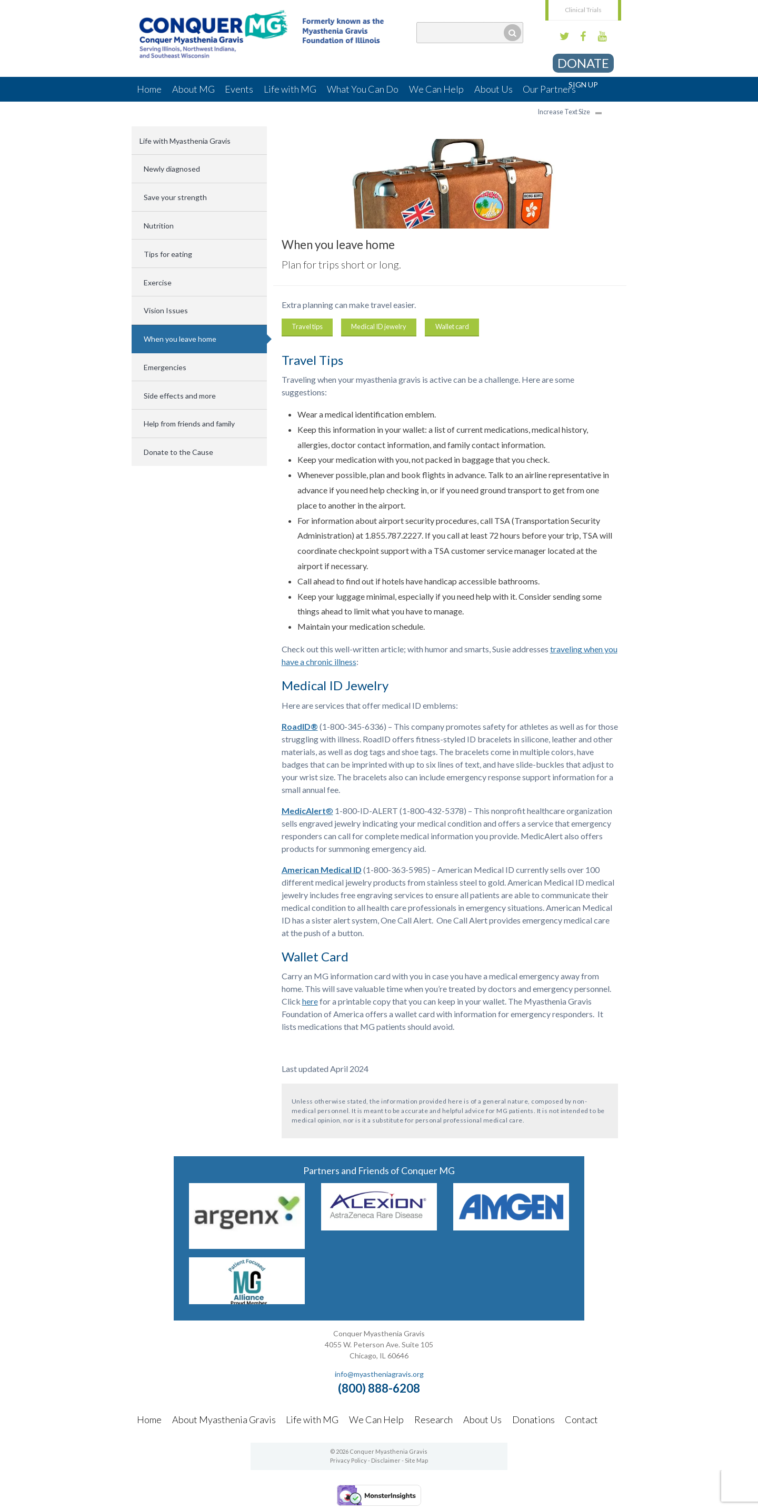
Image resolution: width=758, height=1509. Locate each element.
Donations (533, 1419)
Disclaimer (386, 1460)
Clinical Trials (583, 10)
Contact (581, 1419)
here (310, 1001)
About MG (193, 89)
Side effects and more (180, 395)
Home (149, 89)
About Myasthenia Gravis (224, 1419)
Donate (583, 63)
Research (433, 1419)
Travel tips (307, 326)
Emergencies (165, 367)
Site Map (416, 1460)
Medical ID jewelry (378, 326)
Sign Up (583, 84)
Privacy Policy (348, 1460)
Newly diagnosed (172, 168)
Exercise (158, 282)
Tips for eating (168, 254)
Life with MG (290, 89)
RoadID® (300, 726)
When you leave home (180, 338)
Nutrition (159, 225)
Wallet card (452, 326)
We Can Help (436, 89)
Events (239, 89)
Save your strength (175, 197)
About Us (493, 89)
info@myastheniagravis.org (379, 1373)
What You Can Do (362, 89)
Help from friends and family (189, 423)
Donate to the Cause (178, 452)
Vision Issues (166, 310)
